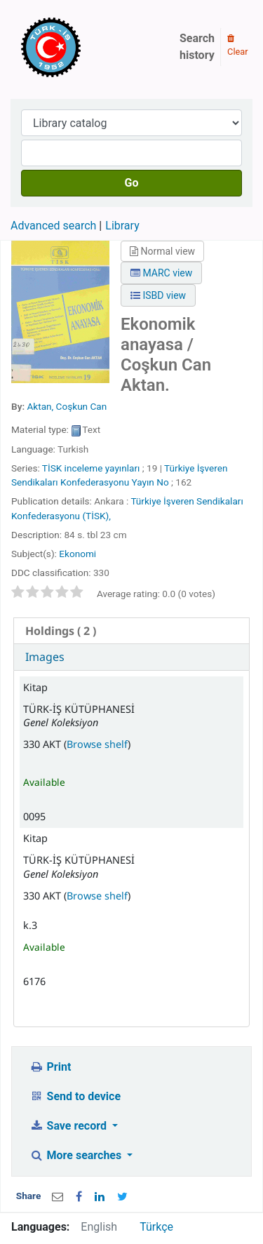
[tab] (131, 631)
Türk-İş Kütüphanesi (91, 47)
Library (122, 225)
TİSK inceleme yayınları (91, 468)
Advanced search (53, 225)
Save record (69, 1125)
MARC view (161, 273)
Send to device (75, 1096)
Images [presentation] (45, 656)
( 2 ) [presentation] (60, 630)
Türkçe (156, 1226)
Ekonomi (77, 553)
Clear (237, 45)
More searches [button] (76, 1155)
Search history (197, 47)
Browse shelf (97, 744)
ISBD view (158, 295)
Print (50, 1067)
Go (132, 182)
